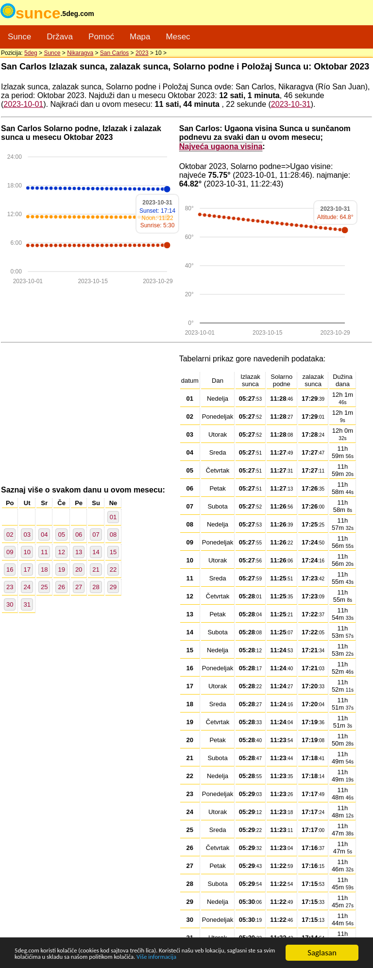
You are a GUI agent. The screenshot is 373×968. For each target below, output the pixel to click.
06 (78, 534)
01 (113, 517)
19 (61, 569)
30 (9, 604)
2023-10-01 (23, 104)
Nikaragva (80, 53)
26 (61, 587)
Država (60, 36)
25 (44, 587)
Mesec (178, 36)
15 (113, 552)
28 (95, 587)
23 (9, 587)
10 (26, 552)
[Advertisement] (90, 415)
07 (95, 534)
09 (9, 552)
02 (9, 534)
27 (78, 587)
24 (26, 587)
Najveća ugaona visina (221, 146)
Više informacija (41, 957)
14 (95, 552)
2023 (142, 53)
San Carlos (114, 53)
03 (26, 534)
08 (113, 534)
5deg (30, 53)
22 (113, 569)
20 (78, 569)
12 (61, 552)
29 (113, 587)
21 (95, 569)
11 (44, 552)
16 (9, 569)
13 (78, 552)
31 (26, 604)
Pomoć (101, 36)
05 (61, 534)
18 (44, 569)
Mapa (140, 36)
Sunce (19, 36)
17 (26, 569)
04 (44, 534)
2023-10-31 (291, 104)
